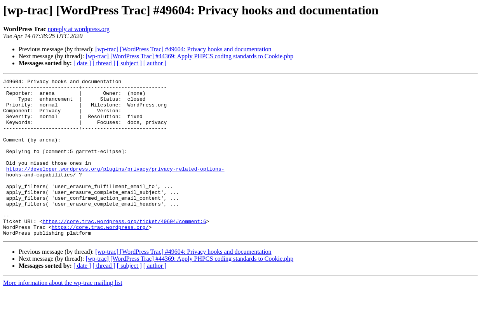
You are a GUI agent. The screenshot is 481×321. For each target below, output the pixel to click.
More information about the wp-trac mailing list (62, 314)
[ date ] (82, 63)
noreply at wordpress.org (79, 29)
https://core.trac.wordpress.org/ (100, 257)
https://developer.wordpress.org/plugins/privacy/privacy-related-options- (115, 187)
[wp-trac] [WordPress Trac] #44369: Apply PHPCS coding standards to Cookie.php (189, 56)
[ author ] (155, 63)
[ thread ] (103, 63)
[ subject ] (129, 63)
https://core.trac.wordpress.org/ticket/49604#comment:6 (124, 250)
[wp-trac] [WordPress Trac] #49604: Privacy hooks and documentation (183, 49)
